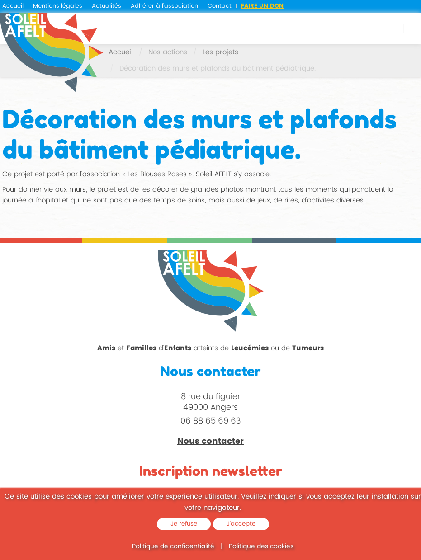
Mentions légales (57, 6)
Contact (220, 6)
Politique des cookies (261, 546)
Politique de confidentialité (173, 546)
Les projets (220, 52)
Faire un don (262, 6)
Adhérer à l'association (164, 6)
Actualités (106, 6)
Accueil (13, 6)
